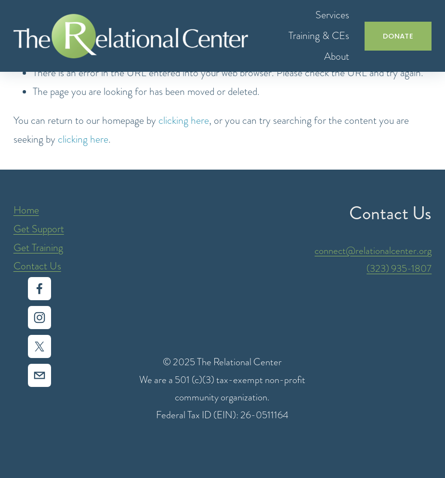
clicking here (183, 120)
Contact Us (37, 266)
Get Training (38, 247)
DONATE (398, 36)
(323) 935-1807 (399, 268)
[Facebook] (39, 288)
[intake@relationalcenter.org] (39, 375)
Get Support (38, 229)
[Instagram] (39, 317)
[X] (39, 346)
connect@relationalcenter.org (373, 250)
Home (26, 210)
